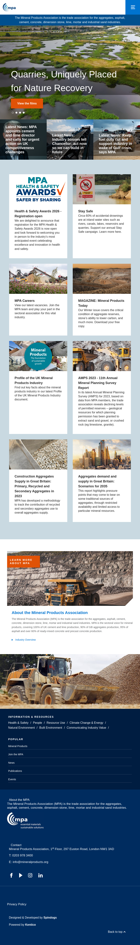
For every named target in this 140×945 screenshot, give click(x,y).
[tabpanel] (70, 72)
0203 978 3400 (22, 855)
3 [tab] (20, 113)
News (11, 762)
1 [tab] (13, 113)
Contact (16, 845)
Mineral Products (17, 746)
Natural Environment (21, 727)
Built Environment (50, 727)
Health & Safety (18, 722)
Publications (15, 770)
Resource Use (55, 722)
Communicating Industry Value (86, 727)
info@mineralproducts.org (30, 862)
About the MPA (19, 800)
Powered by (22, 924)
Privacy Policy (16, 904)
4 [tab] (24, 113)
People (37, 722)
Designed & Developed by (33, 917)
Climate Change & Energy (86, 722)
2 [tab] (16, 113)
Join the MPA (15, 754)
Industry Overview (25, 639)
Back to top (115, 931)
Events (12, 779)
